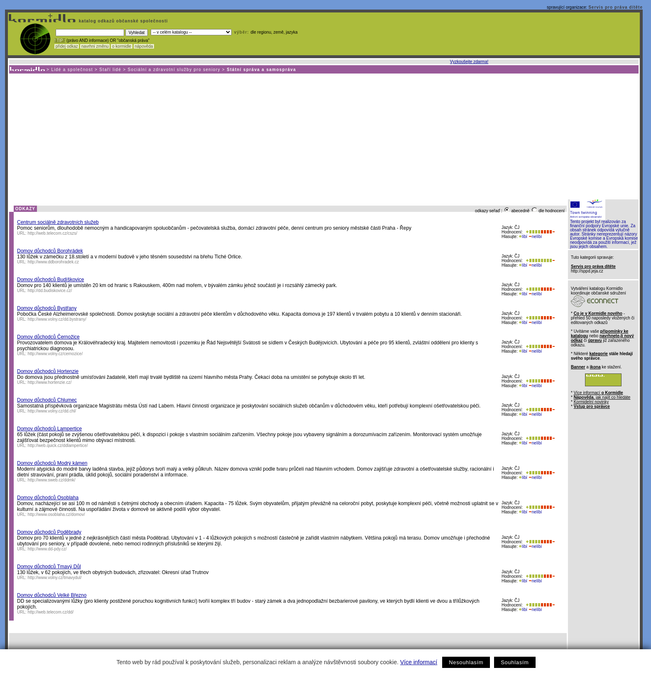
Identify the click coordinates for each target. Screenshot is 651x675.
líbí (523, 236)
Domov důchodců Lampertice (49, 429)
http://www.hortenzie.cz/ (50, 382)
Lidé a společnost (72, 69)
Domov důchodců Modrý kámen (52, 463)
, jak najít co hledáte (602, 397)
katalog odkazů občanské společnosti (122, 21)
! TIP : (59, 40)
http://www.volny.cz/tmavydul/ (55, 577)
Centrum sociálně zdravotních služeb (58, 222)
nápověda (144, 46)
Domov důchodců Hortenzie (47, 371)
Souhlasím (515, 662)
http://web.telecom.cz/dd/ (51, 612)
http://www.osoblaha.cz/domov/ (56, 514)
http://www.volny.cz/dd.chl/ (52, 411)
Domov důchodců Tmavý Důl (49, 566)
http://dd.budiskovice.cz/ (50, 290)
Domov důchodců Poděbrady (49, 532)
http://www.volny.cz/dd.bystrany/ (57, 319)
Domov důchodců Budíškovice (50, 279)
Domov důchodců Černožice (48, 337)
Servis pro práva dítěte (615, 7)
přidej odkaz (66, 46)
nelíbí (535, 236)
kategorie (598, 353)
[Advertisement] (323, 136)
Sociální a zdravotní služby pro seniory (174, 69)
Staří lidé (110, 69)
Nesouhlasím (466, 662)
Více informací (418, 662)
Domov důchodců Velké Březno (51, 595)
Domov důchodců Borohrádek (50, 251)
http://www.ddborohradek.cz (53, 262)
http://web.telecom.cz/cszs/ (53, 233)
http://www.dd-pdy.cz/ (47, 549)
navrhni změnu (95, 46)
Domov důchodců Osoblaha (47, 498)
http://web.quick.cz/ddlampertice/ (58, 445)
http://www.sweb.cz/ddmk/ (52, 480)
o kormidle (121, 46)
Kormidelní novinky (591, 402)
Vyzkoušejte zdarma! (469, 61)
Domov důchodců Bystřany (46, 308)
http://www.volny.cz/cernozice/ (55, 353)
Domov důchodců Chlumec (47, 400)
